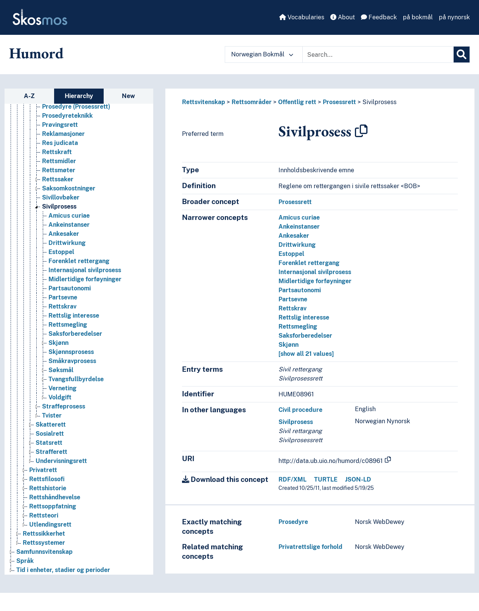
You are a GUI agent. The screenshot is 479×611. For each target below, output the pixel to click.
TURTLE (325, 479)
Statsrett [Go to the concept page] (49, 442)
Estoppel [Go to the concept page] (61, 252)
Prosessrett (339, 102)
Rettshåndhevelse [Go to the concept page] (54, 497)
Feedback (379, 17)
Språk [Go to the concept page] (25, 560)
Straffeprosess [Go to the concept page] (63, 406)
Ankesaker (293, 235)
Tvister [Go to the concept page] (52, 415)
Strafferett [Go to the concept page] (51, 451)
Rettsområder (252, 102)
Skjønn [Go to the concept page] (58, 342)
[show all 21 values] (306, 353)
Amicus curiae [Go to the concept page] (69, 215)
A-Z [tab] (29, 96)
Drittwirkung (297, 244)
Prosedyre (293, 521)
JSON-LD (358, 479)
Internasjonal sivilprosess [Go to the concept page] (84, 270)
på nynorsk (454, 17)
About (342, 17)
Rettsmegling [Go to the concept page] (67, 324)
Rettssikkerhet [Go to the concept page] (44, 533)
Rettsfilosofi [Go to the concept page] (47, 479)
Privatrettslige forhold (310, 546)
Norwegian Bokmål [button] (262, 54)
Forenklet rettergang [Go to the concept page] (78, 261)
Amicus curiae (299, 217)
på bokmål (418, 17)
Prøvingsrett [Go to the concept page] (60, 124)
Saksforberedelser (305, 335)
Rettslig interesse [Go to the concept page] (73, 315)
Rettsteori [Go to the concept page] (43, 515)
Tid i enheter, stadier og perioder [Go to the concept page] (63, 570)
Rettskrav (292, 308)
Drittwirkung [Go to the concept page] (67, 242)
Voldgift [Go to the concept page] (60, 397)
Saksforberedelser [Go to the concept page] (75, 333)
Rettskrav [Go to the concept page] (62, 306)
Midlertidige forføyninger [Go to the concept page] (84, 279)
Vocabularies (301, 17)
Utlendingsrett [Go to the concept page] (50, 524)
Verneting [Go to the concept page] (62, 388)
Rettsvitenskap (203, 102)
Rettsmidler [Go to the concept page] (59, 161)
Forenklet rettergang (308, 263)
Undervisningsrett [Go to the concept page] (61, 460)
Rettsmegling (297, 326)
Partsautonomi (299, 290)
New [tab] (128, 96)
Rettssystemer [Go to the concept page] (44, 542)
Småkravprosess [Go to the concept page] (72, 361)
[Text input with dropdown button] (378, 54)
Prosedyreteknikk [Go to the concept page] (67, 115)
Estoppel (291, 253)
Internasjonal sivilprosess (314, 272)
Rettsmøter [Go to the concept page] (58, 170)
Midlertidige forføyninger (314, 281)
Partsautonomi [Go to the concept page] (69, 288)
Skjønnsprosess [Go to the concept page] (71, 351)
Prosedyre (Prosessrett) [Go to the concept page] (76, 106)
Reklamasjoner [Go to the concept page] (63, 133)
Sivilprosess (379, 102)
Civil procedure (300, 409)
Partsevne (292, 299)
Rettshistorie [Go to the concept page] (47, 488)
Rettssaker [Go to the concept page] (57, 179)
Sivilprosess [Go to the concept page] (59, 206)
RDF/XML (292, 479)
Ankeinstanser (299, 226)
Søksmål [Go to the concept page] (60, 370)
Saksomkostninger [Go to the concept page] (68, 188)
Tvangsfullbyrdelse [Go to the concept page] (76, 379)
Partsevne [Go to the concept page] (62, 297)
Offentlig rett (297, 102)
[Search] (461, 54)
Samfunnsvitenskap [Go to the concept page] (44, 551)
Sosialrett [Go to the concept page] (50, 433)
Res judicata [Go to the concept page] (60, 143)
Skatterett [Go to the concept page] (51, 424)
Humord (36, 53)
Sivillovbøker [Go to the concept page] (60, 197)
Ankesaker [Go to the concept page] (63, 233)
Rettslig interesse (303, 317)
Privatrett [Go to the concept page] (43, 470)
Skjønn (288, 344)
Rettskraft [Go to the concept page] (57, 152)
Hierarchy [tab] (79, 96)
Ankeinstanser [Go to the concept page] (69, 224)
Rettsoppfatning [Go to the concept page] (52, 506)
